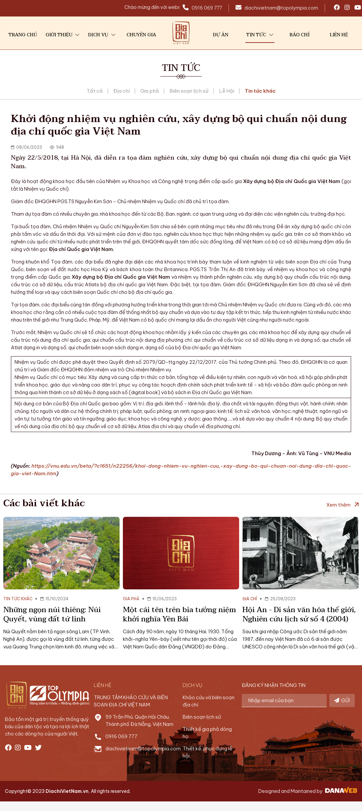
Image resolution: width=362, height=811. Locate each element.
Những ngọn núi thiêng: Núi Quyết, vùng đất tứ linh (52, 614)
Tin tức (181, 68)
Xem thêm (338, 505)
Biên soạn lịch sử (188, 91)
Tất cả (95, 91)
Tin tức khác (260, 91)
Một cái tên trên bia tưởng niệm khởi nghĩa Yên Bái (179, 614)
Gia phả (149, 91)
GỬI (342, 700)
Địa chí (121, 91)
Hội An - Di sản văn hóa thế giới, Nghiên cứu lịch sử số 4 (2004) (299, 614)
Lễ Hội (226, 91)
